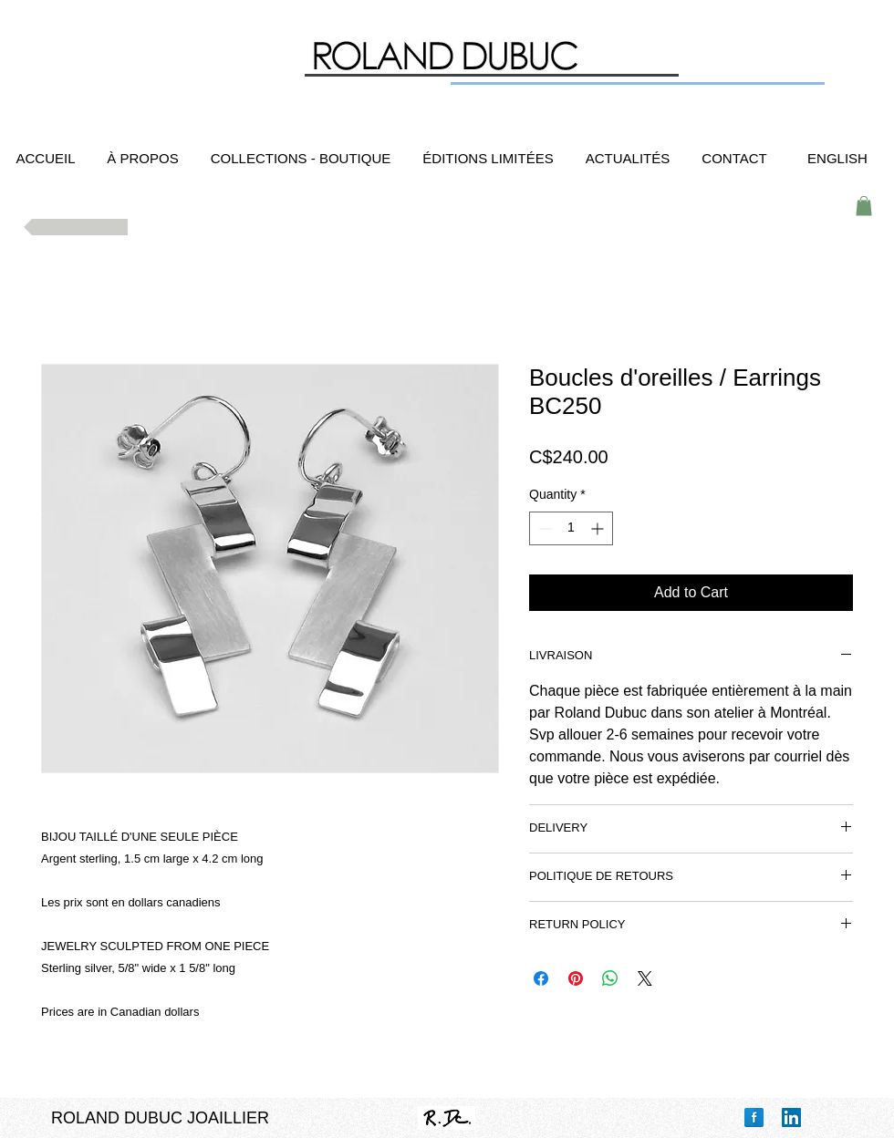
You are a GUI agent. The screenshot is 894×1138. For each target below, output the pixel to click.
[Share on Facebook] (541, 978)
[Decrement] (543, 528)
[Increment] (598, 528)
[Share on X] (645, 978)
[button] (864, 206)
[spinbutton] (571, 528)
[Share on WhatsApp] (610, 978)
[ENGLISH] (837, 158)
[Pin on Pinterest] (576, 978)
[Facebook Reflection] (754, 1117)
